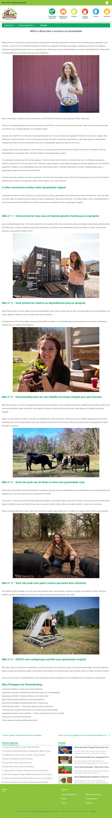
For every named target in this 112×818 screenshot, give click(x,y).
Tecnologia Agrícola (69, 794)
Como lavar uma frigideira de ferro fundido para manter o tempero (83, 735)
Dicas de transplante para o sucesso (18, 759)
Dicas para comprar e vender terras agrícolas (21, 747)
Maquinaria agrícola (93, 794)
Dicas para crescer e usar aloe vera (18, 763)
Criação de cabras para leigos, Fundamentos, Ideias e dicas (27, 751)
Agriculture (8, 25)
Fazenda (43, 25)
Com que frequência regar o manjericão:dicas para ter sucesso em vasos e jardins (29, 774)
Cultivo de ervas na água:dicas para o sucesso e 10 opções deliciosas (29, 778)
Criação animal (91, 799)
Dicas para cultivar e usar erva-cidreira (19, 766)
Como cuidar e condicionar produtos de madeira (23, 735)
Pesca (63, 803)
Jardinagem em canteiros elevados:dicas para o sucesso (26, 770)
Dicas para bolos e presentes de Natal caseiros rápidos (26, 782)
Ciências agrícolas (26, 25)
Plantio (64, 799)
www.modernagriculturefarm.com (46, 812)
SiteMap (93, 812)
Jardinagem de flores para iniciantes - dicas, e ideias (24, 755)
